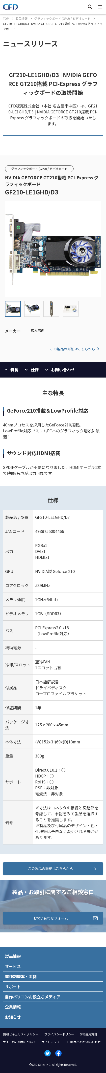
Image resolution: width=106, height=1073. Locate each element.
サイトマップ (50, 1042)
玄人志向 (38, 330)
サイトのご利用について (19, 1042)
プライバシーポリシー (59, 1034)
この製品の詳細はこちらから (75, 349)
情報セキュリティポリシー (20, 1034)
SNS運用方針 (88, 1034)
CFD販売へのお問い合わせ (83, 1042)
